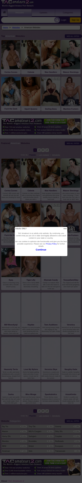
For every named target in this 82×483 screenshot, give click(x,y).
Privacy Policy (51, 244)
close (65, 228)
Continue (41, 249)
